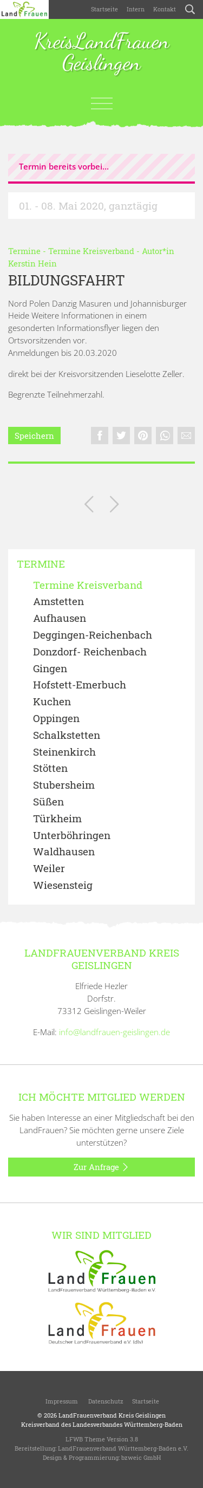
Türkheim (57, 819)
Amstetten (58, 601)
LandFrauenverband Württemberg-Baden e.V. (123, 1448)
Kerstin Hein (32, 263)
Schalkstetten (66, 735)
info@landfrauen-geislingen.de (114, 1031)
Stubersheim (64, 785)
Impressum (61, 1401)
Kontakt (164, 9)
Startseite (104, 9)
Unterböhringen (71, 835)
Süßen (48, 802)
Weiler (49, 868)
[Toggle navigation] (102, 103)
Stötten (50, 768)
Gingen (50, 668)
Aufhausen (59, 618)
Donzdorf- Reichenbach (90, 652)
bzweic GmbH (141, 1457)
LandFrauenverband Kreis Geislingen (112, 1415)
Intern (136, 9)
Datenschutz (105, 1401)
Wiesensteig (63, 885)
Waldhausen (64, 852)
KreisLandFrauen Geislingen (101, 52)
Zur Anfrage (101, 1167)
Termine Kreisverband (91, 250)
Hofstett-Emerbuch (79, 685)
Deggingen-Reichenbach (92, 635)
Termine (24, 250)
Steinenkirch (64, 752)
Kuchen (52, 702)
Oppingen (56, 718)
